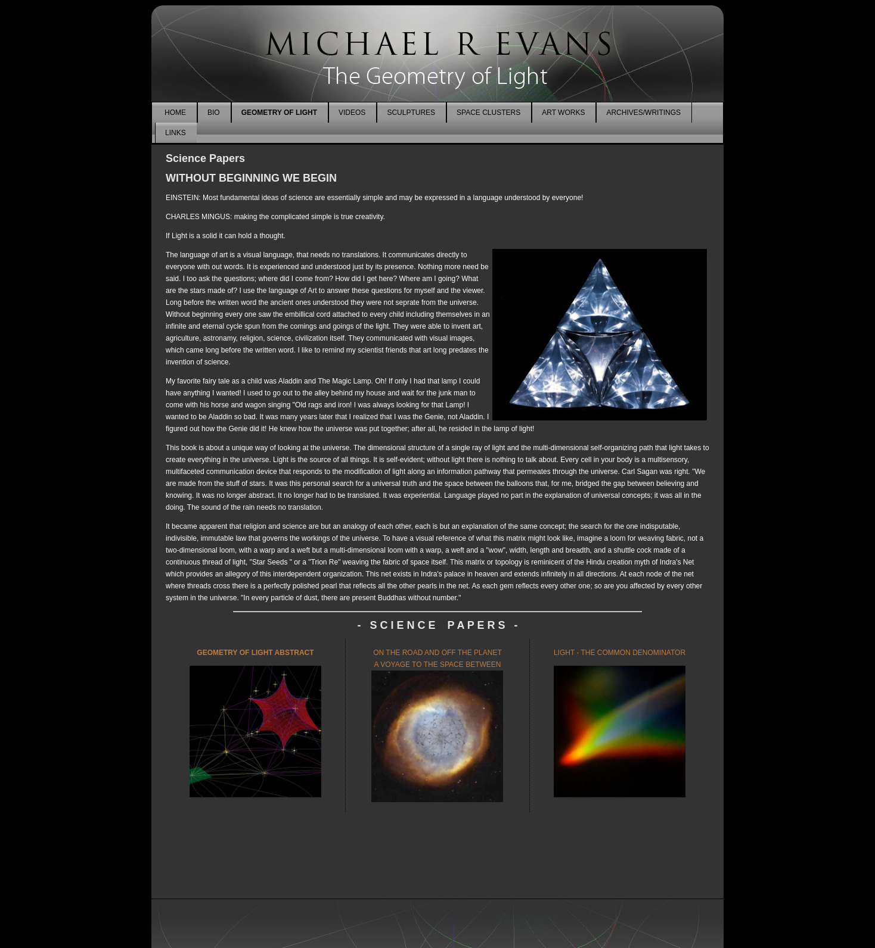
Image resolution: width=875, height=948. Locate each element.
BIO (213, 112)
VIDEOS (352, 112)
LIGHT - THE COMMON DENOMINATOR (619, 652)
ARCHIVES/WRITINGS (643, 112)
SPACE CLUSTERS (488, 112)
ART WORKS (563, 112)
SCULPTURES (411, 112)
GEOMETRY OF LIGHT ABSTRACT (255, 652)
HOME (175, 112)
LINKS (175, 133)
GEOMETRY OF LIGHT (279, 112)
